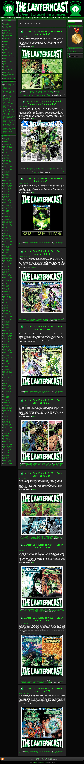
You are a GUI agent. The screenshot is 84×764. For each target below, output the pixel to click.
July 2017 (6, 304)
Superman (25, 95)
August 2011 (6, 413)
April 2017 (6, 308)
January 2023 (7, 200)
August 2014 (6, 358)
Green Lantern (45, 169)
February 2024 (7, 180)
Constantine (50, 92)
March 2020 (6, 254)
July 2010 (6, 433)
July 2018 (6, 285)
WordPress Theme (43, 762)
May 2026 (6, 138)
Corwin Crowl (29, 169)
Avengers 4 (59, 91)
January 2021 (7, 238)
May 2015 (6, 344)
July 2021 (6, 229)
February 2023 (7, 199)
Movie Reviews (7, 61)
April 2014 (6, 365)
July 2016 (6, 322)
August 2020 (6, 246)
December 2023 (7, 183)
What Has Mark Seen (9, 78)
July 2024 (6, 172)
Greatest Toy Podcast (9, 47)
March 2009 (6, 458)
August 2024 (6, 171)
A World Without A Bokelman (8, 24)
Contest (5, 32)
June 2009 (6, 454)
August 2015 (6, 339)
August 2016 (6, 321)
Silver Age (6, 72)
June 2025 (6, 155)
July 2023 (6, 191)
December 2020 (7, 239)
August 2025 (6, 152)
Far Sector (6, 43)
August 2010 (6, 432)
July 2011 (6, 415)
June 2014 (6, 361)
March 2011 (6, 421)
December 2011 (7, 407)
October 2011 (7, 410)
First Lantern (22, 243)
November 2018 (7, 279)
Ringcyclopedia (7, 71)
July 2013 (6, 377)
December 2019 (7, 258)
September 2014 (7, 357)
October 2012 (7, 391)
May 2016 (6, 325)
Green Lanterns (59, 92)
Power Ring (45, 94)
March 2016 (6, 329)
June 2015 (6, 343)
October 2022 (7, 205)
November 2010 (7, 427)
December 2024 (7, 165)
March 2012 (6, 402)
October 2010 (7, 429)
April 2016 (6, 327)
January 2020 (7, 257)
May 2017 (6, 307)
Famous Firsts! (7, 41)
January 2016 (7, 332)
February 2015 (7, 349)
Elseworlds (6, 38)
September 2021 (7, 225)
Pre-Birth (5, 67)
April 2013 (6, 382)
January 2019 (7, 275)
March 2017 (6, 310)
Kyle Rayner (34, 465)
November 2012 (7, 389)
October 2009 (7, 447)
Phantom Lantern (51, 610)
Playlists (5, 64)
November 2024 (7, 166)
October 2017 (7, 299)
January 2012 (7, 405)
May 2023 (6, 194)
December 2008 (7, 463)
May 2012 (6, 399)
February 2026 (7, 143)
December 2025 (7, 146)
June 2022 (6, 211)
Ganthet (24, 392)
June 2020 (6, 249)
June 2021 (6, 230)
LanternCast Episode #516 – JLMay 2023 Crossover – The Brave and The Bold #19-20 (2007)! (8, 99)
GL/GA (5, 44)
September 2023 (7, 188)
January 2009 (7, 461)
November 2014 (7, 354)
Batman (35, 92)
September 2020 (7, 244)
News (4, 63)
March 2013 (6, 383)
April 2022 (6, 215)
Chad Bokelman (42, 92)
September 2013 (7, 375)
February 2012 (7, 404)
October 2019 (7, 261)
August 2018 (6, 283)
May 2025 (6, 157)
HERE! (34, 46)
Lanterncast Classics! (9, 57)
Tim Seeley (32, 95)
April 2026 (6, 139)
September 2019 (7, 263)
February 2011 (7, 422)
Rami (51, 243)
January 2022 (7, 219)
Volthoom (38, 95)
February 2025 (7, 161)
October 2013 (7, 374)
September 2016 (7, 319)
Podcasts (5, 66)
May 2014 (6, 363)
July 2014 (6, 360)
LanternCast (6, 55)
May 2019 (6, 269)
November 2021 (7, 222)
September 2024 (7, 169)
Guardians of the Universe (42, 392)
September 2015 (7, 338)
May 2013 (6, 380)
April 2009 (6, 457)
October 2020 (7, 243)
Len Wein (54, 319)
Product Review (7, 69)
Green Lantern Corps (39, 464)
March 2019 (6, 272)
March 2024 (6, 179)
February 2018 (7, 293)
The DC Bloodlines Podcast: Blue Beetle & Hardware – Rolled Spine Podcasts (9, 116)
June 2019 (6, 268)
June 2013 (6, 379)
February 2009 (7, 460)
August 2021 (6, 227)
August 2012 (6, 394)
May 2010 (6, 436)
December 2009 (7, 444)
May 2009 (6, 455)
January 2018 (7, 294)
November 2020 (7, 241)
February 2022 (7, 218)
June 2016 (6, 324)
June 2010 (6, 435)
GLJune (5, 46)
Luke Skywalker (56, 537)
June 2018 (6, 286)
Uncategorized (7, 77)
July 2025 (6, 154)
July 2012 (6, 396)
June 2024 (6, 174)
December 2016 (7, 315)
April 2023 (6, 196)
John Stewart (36, 171)
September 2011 (7, 411)
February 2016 (7, 330)
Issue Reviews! (7, 53)
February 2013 (7, 385)
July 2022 (6, 210)
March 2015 (6, 347)
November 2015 (7, 335)
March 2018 (6, 291)
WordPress (36, 762)
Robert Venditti (30, 320)
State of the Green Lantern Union (8, 75)
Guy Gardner (53, 169)
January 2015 (7, 350)
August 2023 (6, 189)
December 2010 (7, 425)
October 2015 (7, 336)
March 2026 (6, 141)
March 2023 (6, 197)
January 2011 (7, 424)
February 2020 (7, 255)
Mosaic (5, 60)
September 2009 (7, 449)
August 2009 (6, 450)
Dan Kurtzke (37, 169)
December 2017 (7, 296)
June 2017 (6, 305)
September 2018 (7, 282)
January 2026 (7, 144)
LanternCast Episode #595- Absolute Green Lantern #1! (8, 86)
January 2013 (7, 386)
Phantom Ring (60, 610)
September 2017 (7, 300)
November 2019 (7, 260)
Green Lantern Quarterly (7, 50)
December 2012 (7, 388)
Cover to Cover (7, 33)
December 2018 (7, 277)
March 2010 (6, 440)
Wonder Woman (46, 95)
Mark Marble (37, 94)
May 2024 (6, 175)
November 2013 (7, 372)
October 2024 (7, 168)
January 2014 (7, 369)
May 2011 (6, 418)
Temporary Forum (47, 758)
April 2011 (6, 419)
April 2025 (6, 158)
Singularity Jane (59, 94)
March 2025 (6, 160)
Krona (60, 392)
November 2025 (7, 147)
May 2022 (6, 213)
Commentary (6, 30)
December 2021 (7, 221)
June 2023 (6, 193)
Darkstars (6, 36)
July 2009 (6, 452)
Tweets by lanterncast (74, 51)
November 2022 (7, 204)
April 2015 (6, 346)
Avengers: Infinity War (26, 92)
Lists (4, 58)
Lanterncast (30, 94)
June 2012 (6, 397)
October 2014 (7, 355)
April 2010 (6, 438)
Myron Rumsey (60, 171)
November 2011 (7, 408)
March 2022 (6, 216)
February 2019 (7, 274)
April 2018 (6, 289)
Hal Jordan (61, 169)
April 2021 (6, 233)
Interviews (6, 52)
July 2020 (6, 247)
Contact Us (38, 758)
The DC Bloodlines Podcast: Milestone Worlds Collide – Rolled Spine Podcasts (9, 92)
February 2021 (7, 236)
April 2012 (6, 400)
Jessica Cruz (22, 94)
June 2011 (6, 416)
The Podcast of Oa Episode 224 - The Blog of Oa (8, 105)
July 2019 (6, 266)
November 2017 (7, 297)
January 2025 (7, 163)
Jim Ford (29, 171)
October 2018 (7, 280)
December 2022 (7, 202)
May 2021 (6, 232)
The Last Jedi (42, 538)
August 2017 (6, 302)
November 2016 (7, 316)
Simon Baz (52, 94)
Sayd (58, 465)
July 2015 (6, 341)
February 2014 (7, 368)
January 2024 (7, 182)
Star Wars (35, 538)
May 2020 (6, 250)
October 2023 (7, 186)
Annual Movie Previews (7, 27)
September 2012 (7, 393)
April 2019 (6, 271)
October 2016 (7, 318)
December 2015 (7, 333)
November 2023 (7, 185)
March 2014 (6, 366)
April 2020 (6, 252)
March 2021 (6, 235)
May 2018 (6, 288)
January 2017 (7, 313)
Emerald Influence (8, 40)
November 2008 (7, 465)
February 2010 (7, 441)
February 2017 (7, 311)
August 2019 (6, 265)
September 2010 (7, 430)
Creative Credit (7, 35)
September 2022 (7, 207)
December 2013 (7, 371)
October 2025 (7, 149)
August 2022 (6, 208)
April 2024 (6, 177)
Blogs (4, 29)
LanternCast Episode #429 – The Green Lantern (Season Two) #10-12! (9, 130)
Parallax (62, 752)
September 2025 (7, 150)
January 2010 (7, 443)
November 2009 (7, 446)
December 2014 (7, 352)
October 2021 (7, 224)
